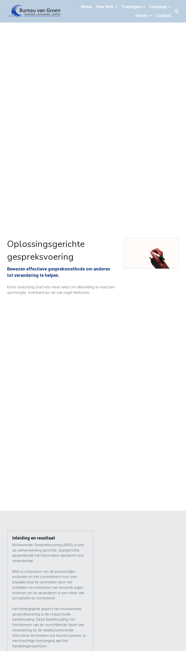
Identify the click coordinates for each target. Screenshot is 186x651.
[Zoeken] (177, 11)
